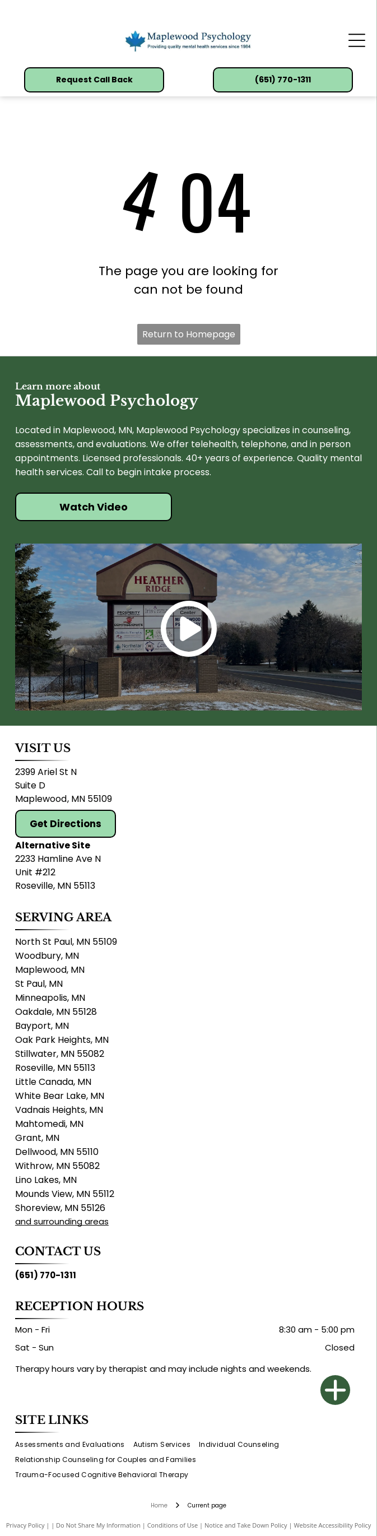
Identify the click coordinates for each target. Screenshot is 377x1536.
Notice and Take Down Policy (245, 1525)
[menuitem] (74, 1445)
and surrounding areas (62, 1221)
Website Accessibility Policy (332, 1525)
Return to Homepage (188, 334)
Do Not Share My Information (98, 1525)
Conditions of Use (172, 1525)
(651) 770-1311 (45, 1275)
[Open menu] (356, 40)
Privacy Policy (25, 1525)
